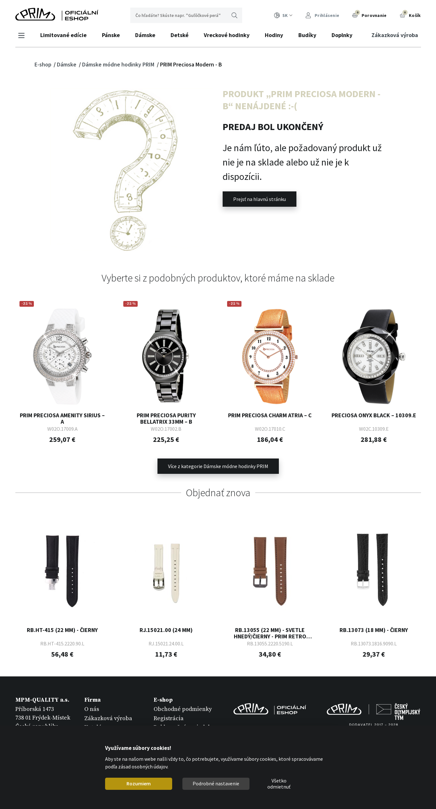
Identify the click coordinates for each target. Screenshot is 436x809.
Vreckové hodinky (227, 35)
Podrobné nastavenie (216, 783)
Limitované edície (64, 35)
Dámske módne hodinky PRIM (119, 64)
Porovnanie (369, 15)
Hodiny (274, 35)
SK (283, 15)
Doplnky (342, 35)
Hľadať (234, 15)
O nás (91, 709)
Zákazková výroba (394, 35)
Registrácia (169, 718)
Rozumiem (138, 783)
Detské (180, 35)
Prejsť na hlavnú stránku (259, 199)
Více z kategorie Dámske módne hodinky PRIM (218, 466)
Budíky (308, 35)
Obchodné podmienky (183, 709)
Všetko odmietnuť (278, 784)
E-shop (43, 64)
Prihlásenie (322, 15)
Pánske (111, 35)
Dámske (145, 35)
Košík (410, 15)
